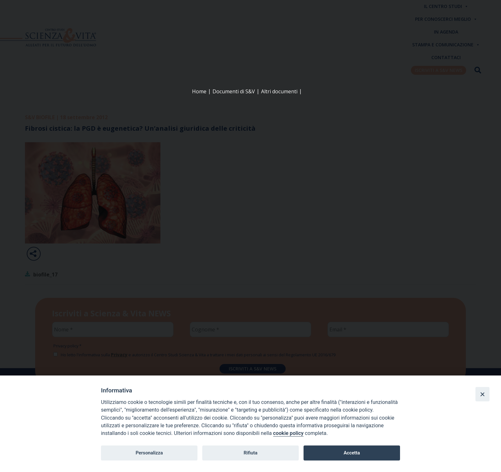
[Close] (482, 394)
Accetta (351, 453)
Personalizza (149, 453)
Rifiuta (250, 453)
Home (199, 91)
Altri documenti (279, 91)
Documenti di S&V (233, 91)
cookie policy (288, 433)
